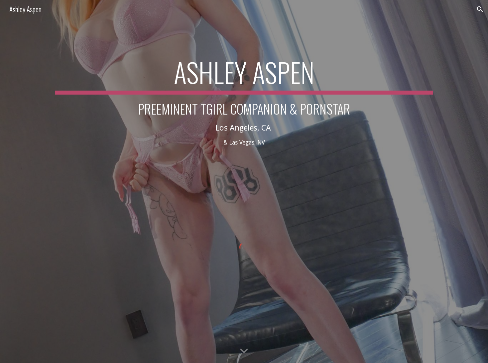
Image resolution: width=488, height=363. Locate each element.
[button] (480, 9)
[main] (244, 116)
